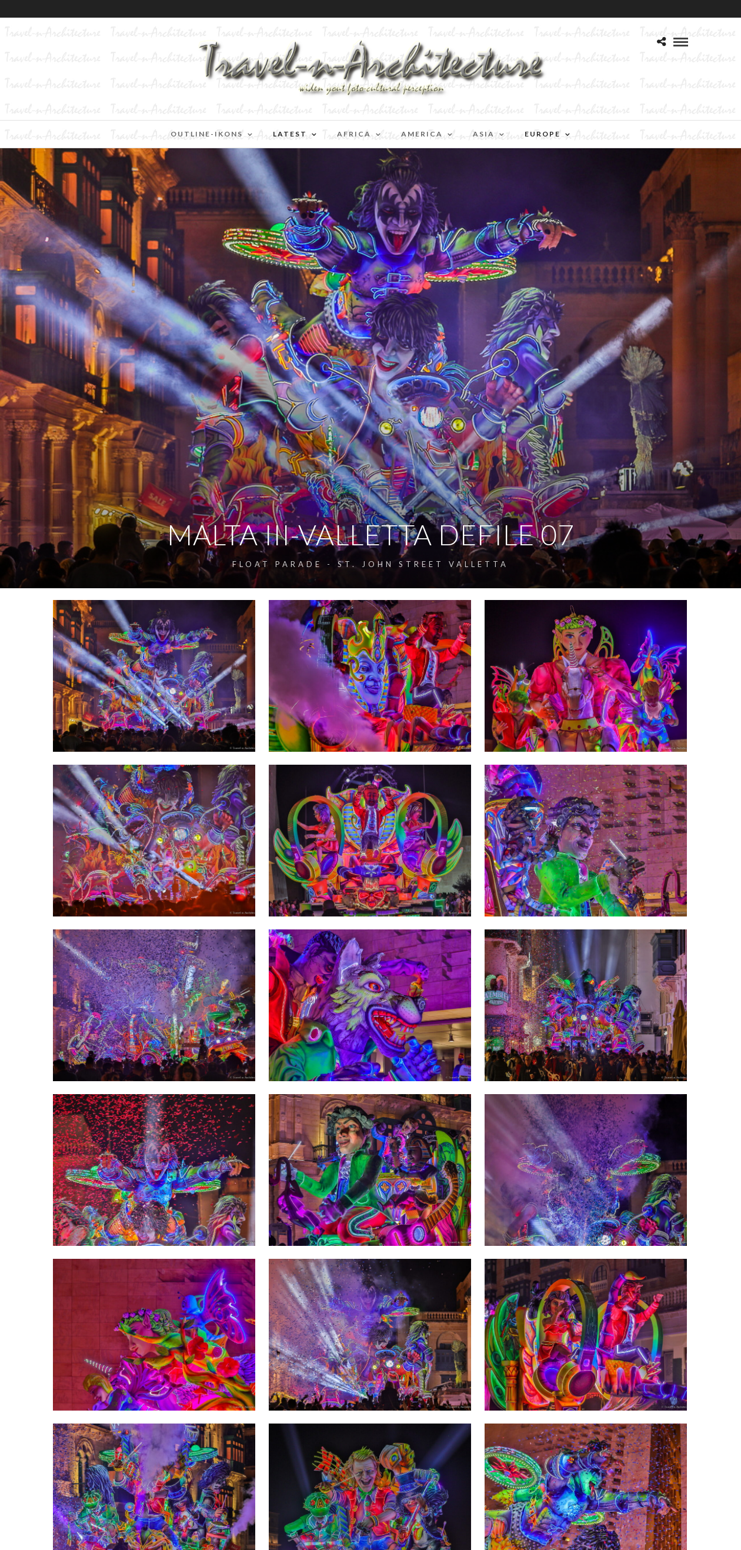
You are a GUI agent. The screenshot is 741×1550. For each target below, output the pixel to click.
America (422, 133)
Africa (354, 133)
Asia (484, 133)
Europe (542, 133)
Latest (290, 133)
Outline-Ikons (207, 133)
